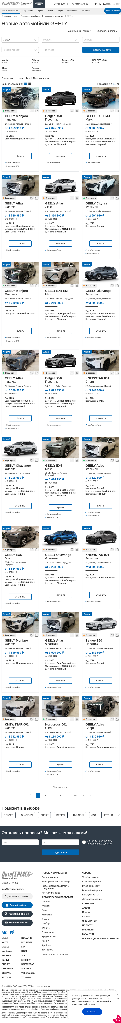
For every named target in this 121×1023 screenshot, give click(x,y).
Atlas (5, 69)
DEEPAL (6, 973)
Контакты (86, 11)
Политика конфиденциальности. (55, 1009)
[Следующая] (90, 795)
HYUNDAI (26, 942)
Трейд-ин (46, 945)
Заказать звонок (113, 11)
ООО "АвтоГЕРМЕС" (22, 986)
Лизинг (45, 941)
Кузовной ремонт (91, 886)
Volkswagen (28, 973)
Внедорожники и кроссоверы (56, 881)
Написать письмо (18, 922)
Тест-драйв (47, 949)
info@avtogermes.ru (13, 889)
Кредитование (49, 936)
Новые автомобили (10, 11)
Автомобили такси (51, 893)
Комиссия (47, 914)
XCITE (5, 942)
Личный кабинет (19, 905)
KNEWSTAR (28, 964)
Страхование (48, 932)
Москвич (26, 959)
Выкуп (45, 910)
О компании (72, 11)
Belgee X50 (68, 69)
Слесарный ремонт (92, 881)
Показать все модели (97, 69)
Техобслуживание (91, 877)
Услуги (51, 11)
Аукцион (46, 906)
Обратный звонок (18, 914)
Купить (20, 156)
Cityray (35, 61)
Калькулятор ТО (90, 894)
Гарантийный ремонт (93, 890)
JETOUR (6, 977)
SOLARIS (26, 938)
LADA (5, 938)
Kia (23, 946)
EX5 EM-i (36, 69)
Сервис (40, 11)
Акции (60, 11)
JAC (23, 955)
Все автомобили (50, 877)
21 (82, 795)
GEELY (5, 946)
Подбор (45, 923)
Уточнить (60, 156)
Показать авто (101, 49)
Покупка (46, 901)
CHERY (6, 964)
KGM (24, 951)
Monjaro (6, 61)
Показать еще (60, 787)
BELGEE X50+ (99, 61)
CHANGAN (8, 968)
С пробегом (28, 11)
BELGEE (6, 955)
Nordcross (7, 951)
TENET (5, 959)
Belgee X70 (68, 61)
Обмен (45, 919)
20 (75, 795)
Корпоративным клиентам (55, 954)
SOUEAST (27, 968)
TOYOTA (26, 977)
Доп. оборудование (92, 899)
